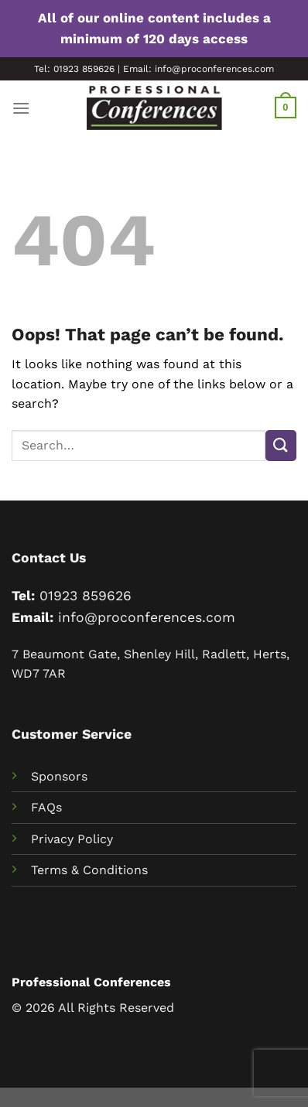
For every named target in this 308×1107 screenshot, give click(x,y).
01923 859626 (85, 595)
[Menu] (21, 108)
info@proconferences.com (146, 617)
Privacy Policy (72, 839)
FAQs (46, 807)
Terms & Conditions (89, 870)
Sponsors (59, 776)
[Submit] (280, 445)
